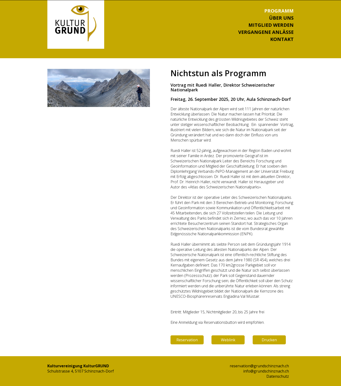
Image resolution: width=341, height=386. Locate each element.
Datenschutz (277, 376)
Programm (279, 11)
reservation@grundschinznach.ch (259, 365)
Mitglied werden (271, 25)
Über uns (281, 18)
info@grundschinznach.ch (266, 371)
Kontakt (282, 39)
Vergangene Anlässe (266, 32)
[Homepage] (76, 40)
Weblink (228, 339)
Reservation (187, 339)
